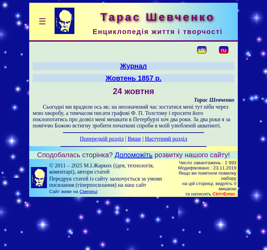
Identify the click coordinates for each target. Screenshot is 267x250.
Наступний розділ (166, 139)
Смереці (89, 191)
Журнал (133, 66)
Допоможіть (134, 155)
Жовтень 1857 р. (134, 78)
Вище (134, 139)
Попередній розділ (102, 139)
